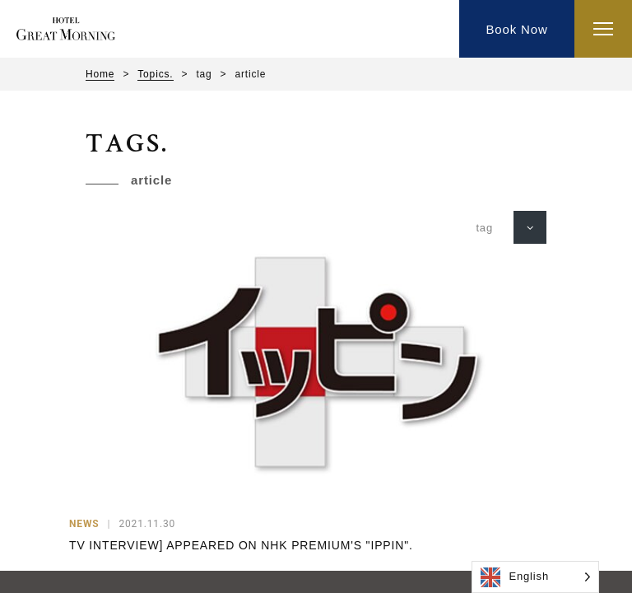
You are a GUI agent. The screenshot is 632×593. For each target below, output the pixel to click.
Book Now (516, 29)
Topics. (155, 74)
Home (100, 74)
